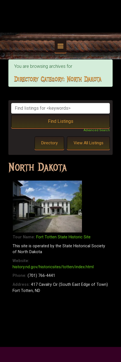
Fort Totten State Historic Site (63, 237)
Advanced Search (97, 130)
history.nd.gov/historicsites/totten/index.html (53, 267)
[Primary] (60, 46)
